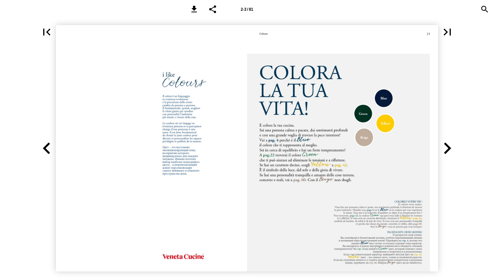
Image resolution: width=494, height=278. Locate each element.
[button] (194, 9)
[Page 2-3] (247, 9)
